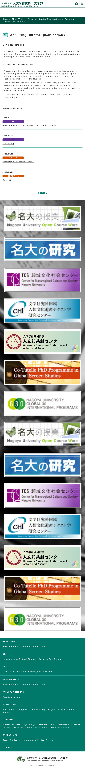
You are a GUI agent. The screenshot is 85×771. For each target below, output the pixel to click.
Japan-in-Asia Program (51, 659)
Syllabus (7, 180)
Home (5, 19)
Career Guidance (11, 740)
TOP (5, 672)
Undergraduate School (34, 646)
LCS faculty (8, 144)
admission (30, 672)
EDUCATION (18, 19)
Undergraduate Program (15, 710)
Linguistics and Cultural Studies (19, 659)
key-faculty (16, 672)
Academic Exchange (61, 727)
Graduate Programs (41, 710)
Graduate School (11, 646)
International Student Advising (39, 740)
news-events (45, 672)
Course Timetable (45, 725)
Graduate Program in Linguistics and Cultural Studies (30, 125)
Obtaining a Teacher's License (18, 162)
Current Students (11, 725)
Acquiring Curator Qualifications (44, 19)
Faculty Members (11, 697)
